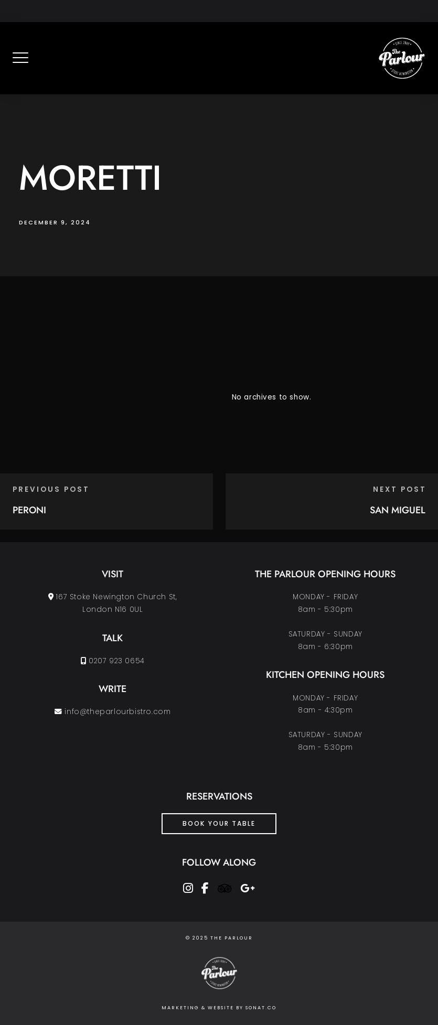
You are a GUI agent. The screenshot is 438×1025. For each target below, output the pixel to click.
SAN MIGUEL (397, 510)
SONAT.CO (260, 1008)
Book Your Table (219, 823)
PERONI (29, 510)
